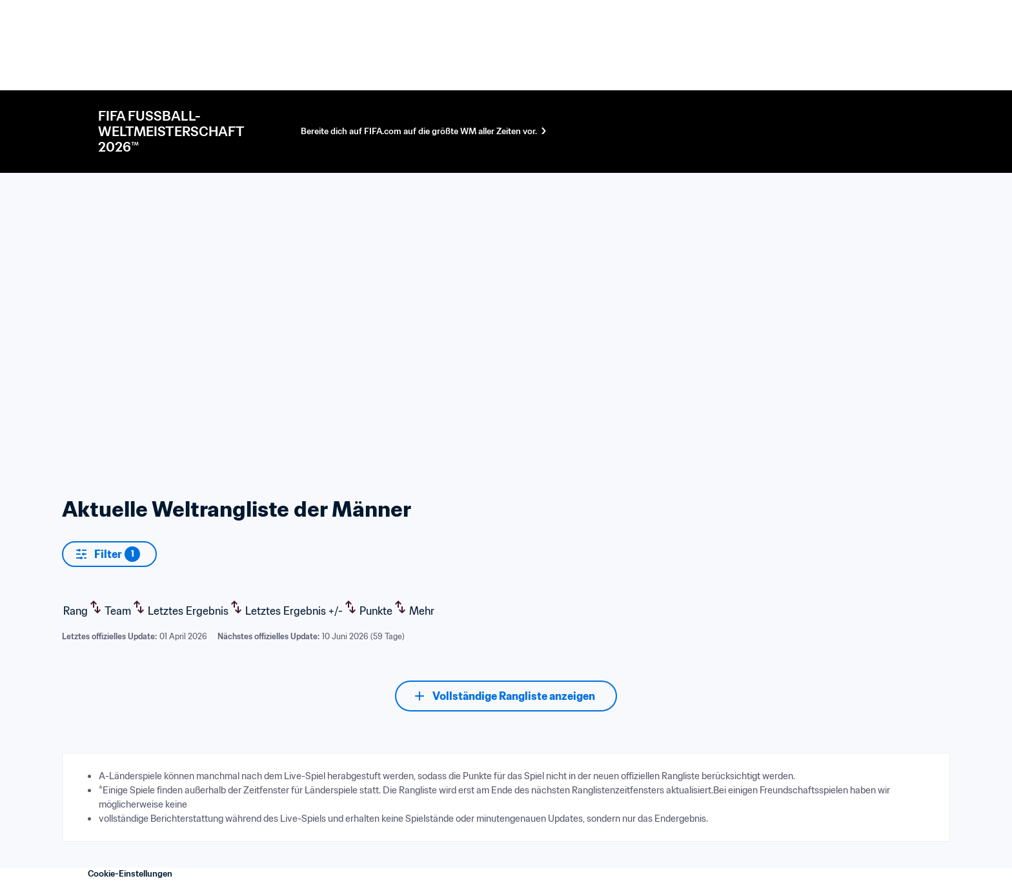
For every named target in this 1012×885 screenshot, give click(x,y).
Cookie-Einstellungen (130, 873)
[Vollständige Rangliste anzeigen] (506, 696)
